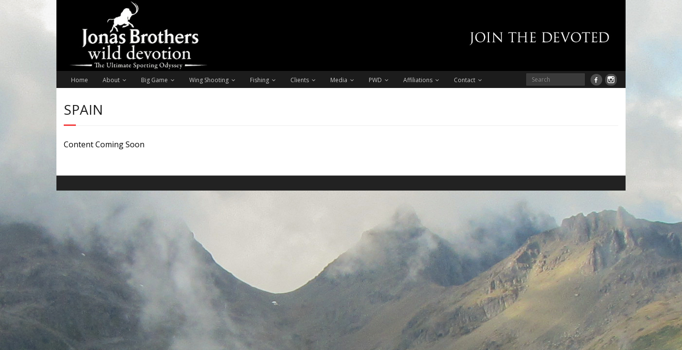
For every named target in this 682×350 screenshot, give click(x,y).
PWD (375, 80)
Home (79, 80)
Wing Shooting (209, 80)
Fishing (259, 80)
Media (338, 80)
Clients (299, 80)
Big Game (154, 80)
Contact (464, 80)
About (111, 80)
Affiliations (417, 80)
